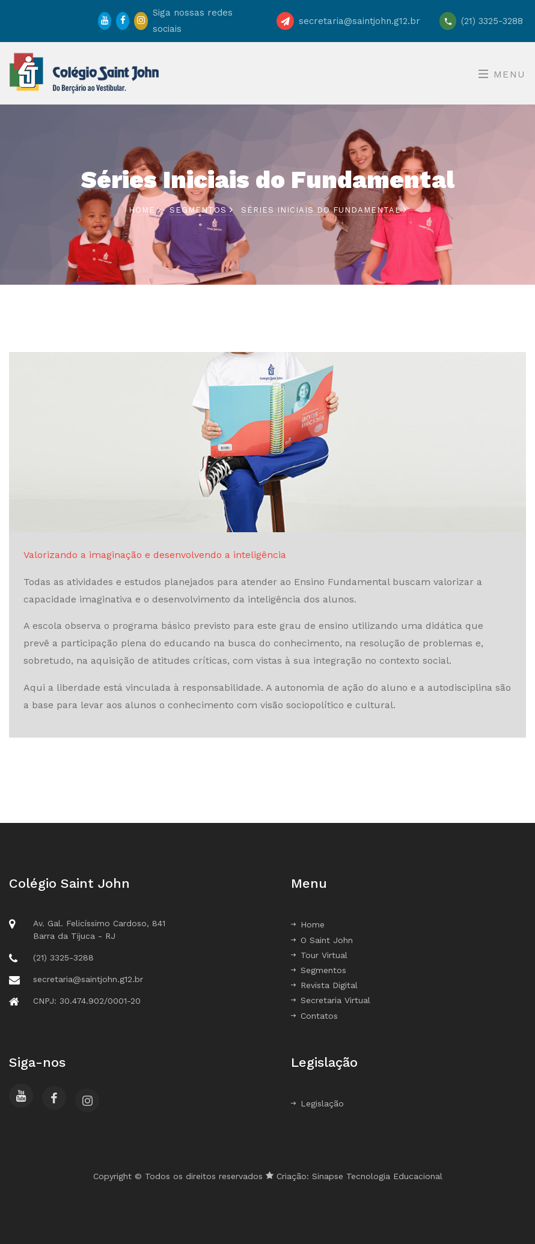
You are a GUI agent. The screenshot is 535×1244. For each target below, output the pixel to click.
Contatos (314, 1016)
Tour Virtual (319, 955)
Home (145, 209)
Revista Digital (324, 985)
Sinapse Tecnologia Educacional (377, 1176)
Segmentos (198, 209)
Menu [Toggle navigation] (502, 74)
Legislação (317, 1103)
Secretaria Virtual (330, 1000)
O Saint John (322, 940)
